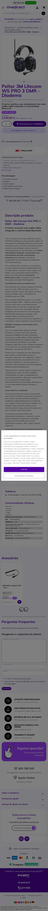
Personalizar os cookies (24, 476)
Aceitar (24, 469)
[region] (24, 455)
